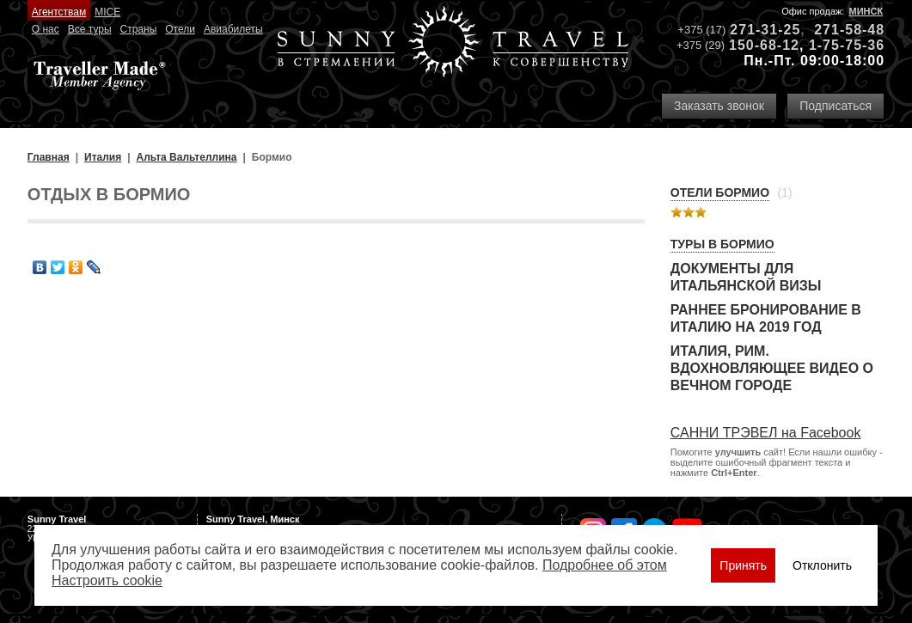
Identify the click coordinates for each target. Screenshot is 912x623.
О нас (45, 29)
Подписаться (835, 106)
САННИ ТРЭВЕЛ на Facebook (765, 432)
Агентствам (59, 12)
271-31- (756, 29)
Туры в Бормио (722, 244)
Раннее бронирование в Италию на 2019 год (765, 318)
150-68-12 (764, 45)
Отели (180, 29)
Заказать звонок (719, 106)
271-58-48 (849, 29)
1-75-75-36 (846, 45)
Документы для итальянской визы (746, 277)
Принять (743, 565)
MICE (107, 12)
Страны (138, 29)
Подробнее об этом (604, 565)
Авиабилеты (233, 29)
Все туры (90, 29)
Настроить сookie (107, 580)
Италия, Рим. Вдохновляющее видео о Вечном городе (771, 368)
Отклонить (822, 565)
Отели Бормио (719, 192)
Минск (865, 11)
